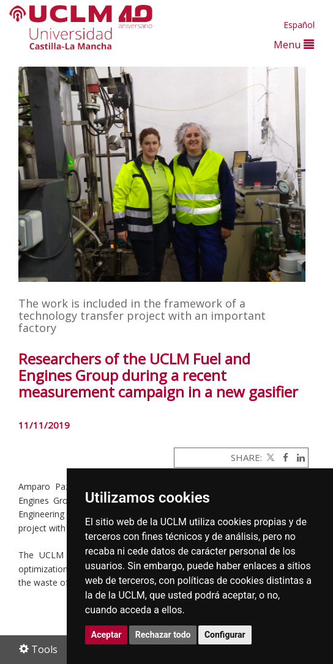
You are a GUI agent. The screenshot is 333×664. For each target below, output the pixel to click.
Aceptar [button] (106, 635)
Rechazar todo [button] (163, 635)
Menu (294, 44)
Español (299, 25)
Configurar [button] (224, 635)
